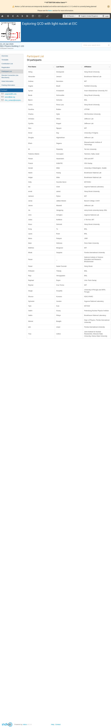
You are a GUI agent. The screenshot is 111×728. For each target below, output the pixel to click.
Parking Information (8, 85)
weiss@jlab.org (10, 97)
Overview (5, 56)
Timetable (5, 60)
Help (52, 724)
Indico (25, 724)
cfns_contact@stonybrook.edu (15, 100)
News (50, 10)
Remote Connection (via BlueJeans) (10, 76)
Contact (58, 724)
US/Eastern (70, 16)
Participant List (7, 71)
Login (107, 16)
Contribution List (7, 64)
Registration (6, 67)
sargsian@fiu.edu (10, 94)
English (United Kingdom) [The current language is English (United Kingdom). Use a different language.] (89, 16)
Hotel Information (7, 81)
